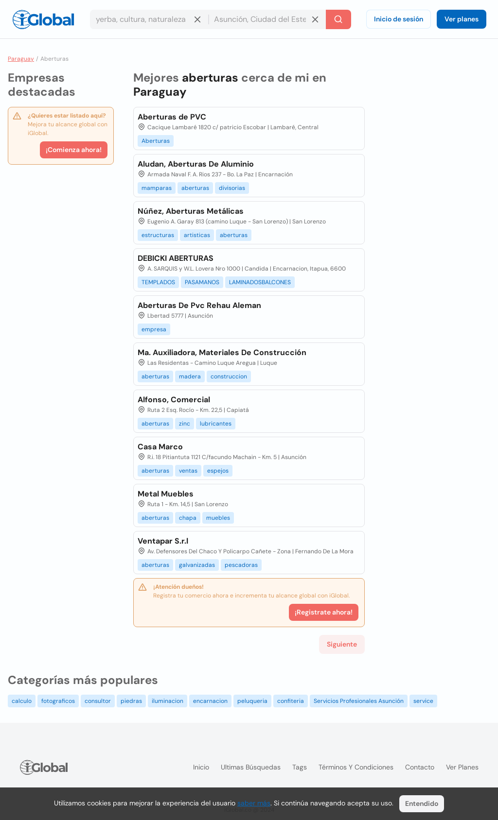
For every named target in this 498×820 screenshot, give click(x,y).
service (423, 701)
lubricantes (215, 423)
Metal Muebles (166, 494)
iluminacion (167, 701)
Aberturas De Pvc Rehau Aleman (199, 305)
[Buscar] (338, 19)
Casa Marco (160, 447)
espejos (218, 471)
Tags (299, 767)
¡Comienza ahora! (74, 149)
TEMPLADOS (158, 282)
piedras (131, 701)
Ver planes (462, 19)
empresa (154, 329)
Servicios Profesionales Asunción (359, 701)
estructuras (158, 235)
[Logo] (43, 19)
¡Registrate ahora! (324, 612)
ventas (188, 471)
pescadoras (241, 565)
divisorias (232, 188)
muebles (218, 518)
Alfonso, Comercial (174, 399)
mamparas (157, 188)
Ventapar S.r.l (163, 541)
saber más (253, 803)
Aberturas (156, 141)
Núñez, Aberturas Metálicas (191, 211)
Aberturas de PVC (172, 117)
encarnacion (210, 701)
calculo (22, 701)
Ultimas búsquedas (251, 767)
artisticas (197, 235)
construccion (229, 376)
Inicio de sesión (398, 19)
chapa (187, 518)
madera (190, 376)
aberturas (195, 188)
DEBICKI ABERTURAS (175, 258)
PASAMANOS (202, 282)
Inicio (201, 767)
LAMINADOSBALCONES (260, 282)
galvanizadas (197, 565)
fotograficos (58, 701)
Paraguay (21, 59)
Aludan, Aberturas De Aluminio (196, 164)
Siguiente (342, 644)
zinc (184, 423)
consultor (98, 701)
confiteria (290, 701)
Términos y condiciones (356, 767)
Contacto (419, 767)
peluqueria (252, 701)
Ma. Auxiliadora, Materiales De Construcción (222, 352)
